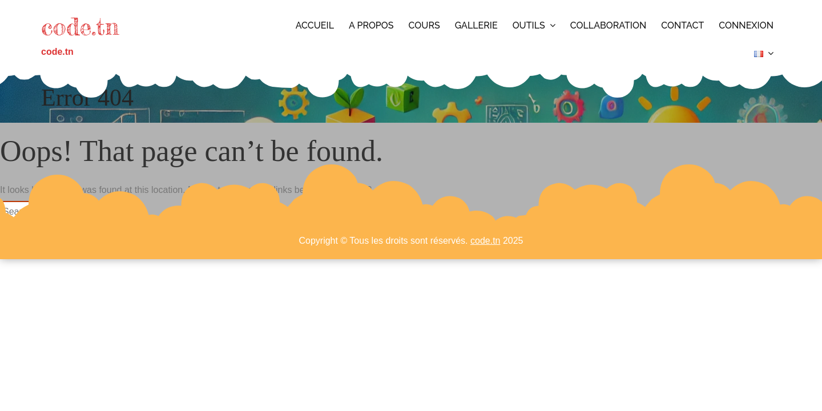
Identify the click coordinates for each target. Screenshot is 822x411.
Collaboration (608, 25)
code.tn (80, 26)
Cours (424, 25)
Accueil (315, 25)
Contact (682, 25)
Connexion (746, 25)
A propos (371, 25)
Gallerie (476, 25)
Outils (529, 25)
